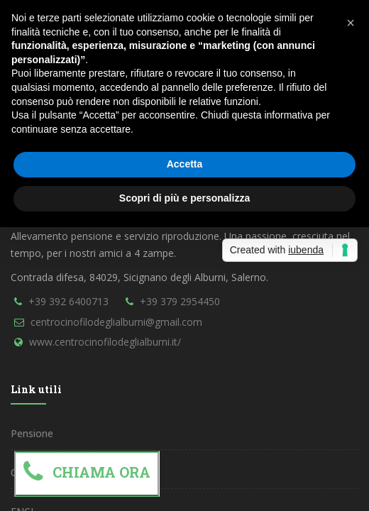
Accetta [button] (185, 164)
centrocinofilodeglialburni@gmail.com (116, 322)
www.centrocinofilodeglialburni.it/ (105, 341)
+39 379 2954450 (180, 301)
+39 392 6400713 (68, 301)
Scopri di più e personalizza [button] (184, 198)
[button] (350, 22)
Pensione (32, 433)
